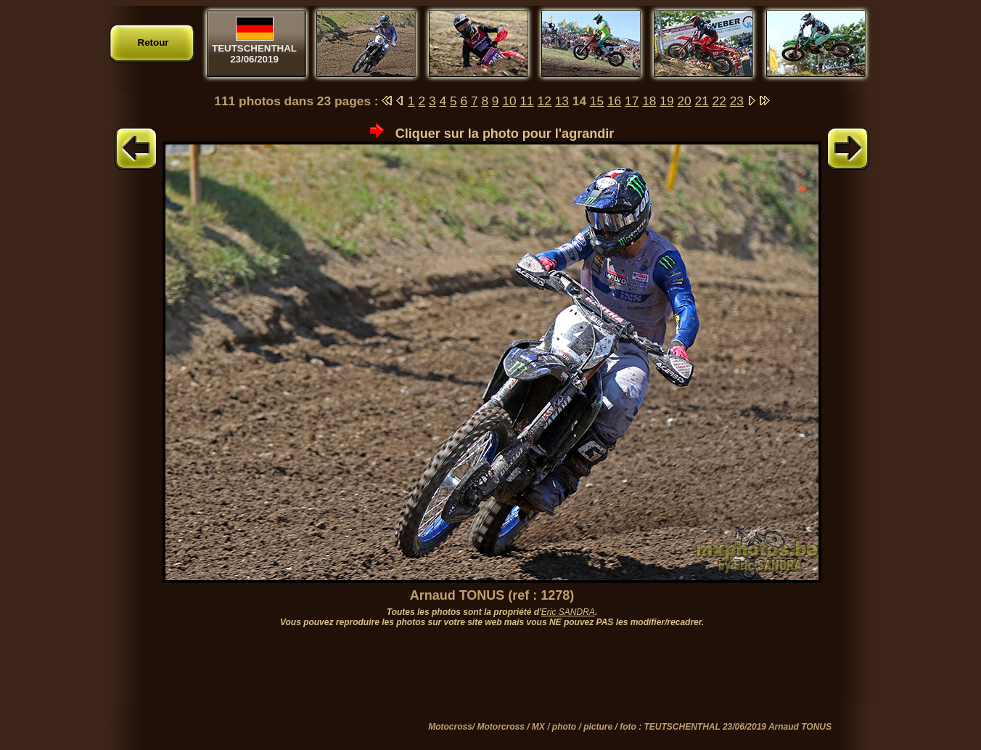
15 (597, 101)
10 (509, 101)
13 (562, 101)
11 (526, 101)
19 (666, 101)
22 (719, 101)
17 (632, 101)
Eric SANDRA (568, 612)
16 (614, 101)
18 (649, 101)
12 (544, 101)
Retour (153, 42)
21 (702, 101)
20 (684, 101)
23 (737, 101)
